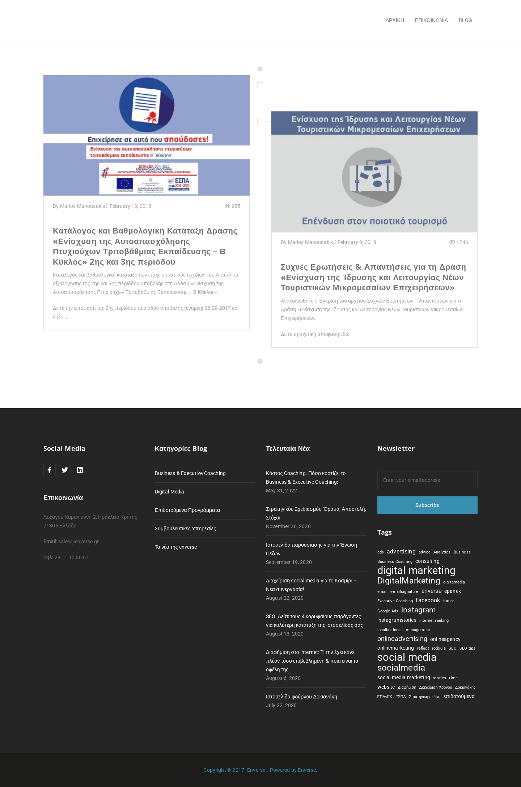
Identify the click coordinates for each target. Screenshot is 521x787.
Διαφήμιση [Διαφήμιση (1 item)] (407, 687)
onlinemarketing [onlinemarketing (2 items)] (395, 648)
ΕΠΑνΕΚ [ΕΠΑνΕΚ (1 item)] (385, 696)
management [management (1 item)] (418, 630)
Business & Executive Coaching (190, 473)
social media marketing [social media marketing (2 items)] (403, 677)
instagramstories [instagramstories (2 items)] (396, 620)
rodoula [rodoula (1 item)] (439, 648)
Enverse (256, 770)
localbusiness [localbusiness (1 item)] (390, 630)
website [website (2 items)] (386, 687)
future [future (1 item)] (448, 601)
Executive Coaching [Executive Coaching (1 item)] (395, 601)
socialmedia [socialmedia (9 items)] (401, 667)
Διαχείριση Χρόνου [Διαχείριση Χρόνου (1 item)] (435, 687)
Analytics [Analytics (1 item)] (441, 552)
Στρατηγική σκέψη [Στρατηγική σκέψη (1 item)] (424, 696)
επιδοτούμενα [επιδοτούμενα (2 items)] (459, 696)
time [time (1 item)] (453, 678)
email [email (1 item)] (382, 591)
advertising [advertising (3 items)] (401, 551)
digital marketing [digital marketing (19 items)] (416, 570)
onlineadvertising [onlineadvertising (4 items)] (402, 638)
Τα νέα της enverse (176, 547)
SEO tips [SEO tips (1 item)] (467, 648)
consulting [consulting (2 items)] (427, 561)
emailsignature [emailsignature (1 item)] (404, 591)
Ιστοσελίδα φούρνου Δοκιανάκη (301, 697)
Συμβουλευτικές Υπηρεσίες (185, 528)
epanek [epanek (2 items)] (452, 591)
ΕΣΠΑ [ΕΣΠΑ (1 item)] (400, 696)
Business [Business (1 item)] (462, 552)
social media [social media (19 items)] (407, 657)
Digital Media (170, 492)
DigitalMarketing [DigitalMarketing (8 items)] (408, 581)
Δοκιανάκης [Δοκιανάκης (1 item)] (465, 687)
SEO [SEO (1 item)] (452, 648)
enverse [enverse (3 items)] (431, 590)
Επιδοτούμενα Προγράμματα (187, 510)
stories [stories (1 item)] (439, 678)
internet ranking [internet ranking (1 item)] (434, 620)
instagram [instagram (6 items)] (418, 610)
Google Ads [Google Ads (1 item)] (388, 611)
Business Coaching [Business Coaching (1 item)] (395, 561)
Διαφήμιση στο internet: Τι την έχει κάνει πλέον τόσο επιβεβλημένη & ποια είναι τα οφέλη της (312, 660)
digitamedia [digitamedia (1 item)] (454, 582)
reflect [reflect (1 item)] (423, 648)
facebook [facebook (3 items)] (428, 600)
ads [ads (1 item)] (380, 552)
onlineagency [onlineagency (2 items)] (445, 639)
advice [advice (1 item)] (425, 552)
